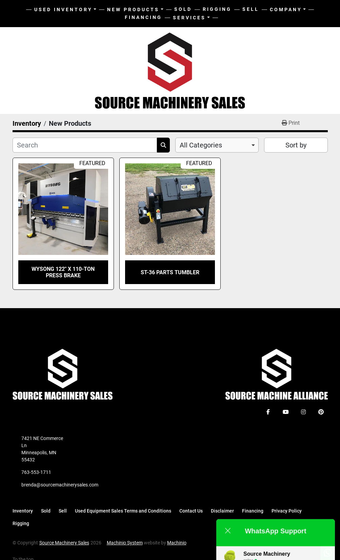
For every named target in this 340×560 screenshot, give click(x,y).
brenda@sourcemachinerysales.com (59, 484)
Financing (143, 17)
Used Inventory (63, 9)
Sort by (295, 145)
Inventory (23, 511)
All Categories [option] (201, 145)
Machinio (176, 542)
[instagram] (303, 412)
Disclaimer (222, 511)
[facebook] (268, 412)
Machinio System (125, 542)
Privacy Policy (287, 511)
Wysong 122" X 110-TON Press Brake (63, 272)
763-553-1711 (36, 472)
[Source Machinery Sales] (63, 374)
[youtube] (286, 412)
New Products (133, 9)
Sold (183, 9)
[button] (135, 9)
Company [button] (286, 9)
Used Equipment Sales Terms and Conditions (123, 511)
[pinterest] (321, 412)
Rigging (217, 9)
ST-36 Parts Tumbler (170, 272)
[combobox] (217, 145)
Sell (250, 9)
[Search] (85, 145)
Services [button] (189, 17)
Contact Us (191, 511)
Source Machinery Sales (64, 542)
